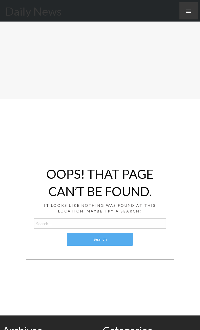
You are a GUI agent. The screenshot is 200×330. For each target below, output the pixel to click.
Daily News (33, 11)
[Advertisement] (100, 60)
